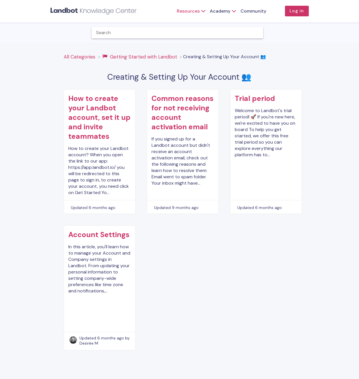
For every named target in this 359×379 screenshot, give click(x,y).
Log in (297, 11)
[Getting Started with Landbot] (140, 56)
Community (253, 11)
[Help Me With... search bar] (177, 32)
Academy (220, 11)
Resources (188, 11)
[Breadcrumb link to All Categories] (80, 56)
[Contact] (351, 32)
